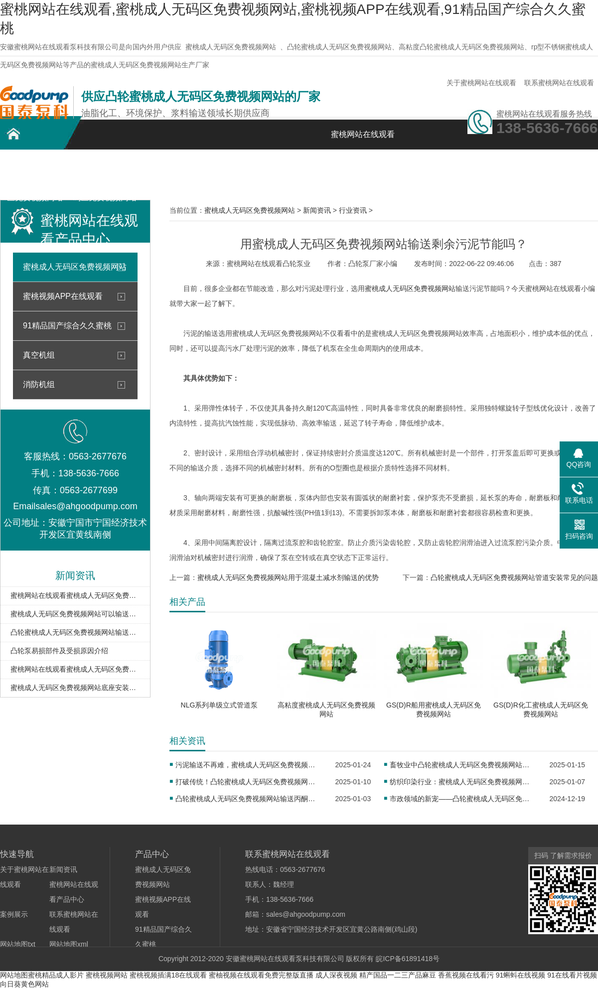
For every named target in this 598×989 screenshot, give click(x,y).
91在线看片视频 (572, 975)
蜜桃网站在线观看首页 (363, 139)
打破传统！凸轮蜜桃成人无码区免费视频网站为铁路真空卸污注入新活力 (248, 782)
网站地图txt (17, 944)
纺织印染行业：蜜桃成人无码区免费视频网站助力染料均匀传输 (463, 782)
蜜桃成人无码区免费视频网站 (230, 47)
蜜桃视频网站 (107, 975)
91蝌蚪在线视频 (521, 975)
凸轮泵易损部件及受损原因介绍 (59, 651)
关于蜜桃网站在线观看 (481, 83)
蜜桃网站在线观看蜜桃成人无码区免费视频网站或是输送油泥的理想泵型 (75, 595)
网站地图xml (68, 944)
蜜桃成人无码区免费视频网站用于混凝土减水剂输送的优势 (288, 577)
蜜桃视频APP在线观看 (63, 296)
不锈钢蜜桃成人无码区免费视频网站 (105, 173)
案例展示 (244, 167)
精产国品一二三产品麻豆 (397, 975)
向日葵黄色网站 (24, 984)
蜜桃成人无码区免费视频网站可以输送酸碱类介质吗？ (75, 614)
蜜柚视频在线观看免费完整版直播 (261, 975)
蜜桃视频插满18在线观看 (168, 975)
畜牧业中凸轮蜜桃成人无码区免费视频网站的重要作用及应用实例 (463, 765)
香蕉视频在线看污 (466, 975)
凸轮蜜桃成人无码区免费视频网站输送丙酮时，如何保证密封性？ (248, 799)
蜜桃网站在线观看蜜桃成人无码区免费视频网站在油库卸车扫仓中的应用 (75, 669)
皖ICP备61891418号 (408, 959)
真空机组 (39, 355)
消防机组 (39, 384)
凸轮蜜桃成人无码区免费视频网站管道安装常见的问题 (514, 577)
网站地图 (14, 975)
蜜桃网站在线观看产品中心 (174, 173)
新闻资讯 (314, 167)
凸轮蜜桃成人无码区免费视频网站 (35, 173)
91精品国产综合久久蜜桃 (67, 325)
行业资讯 (353, 210)
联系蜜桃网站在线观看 (559, 83)
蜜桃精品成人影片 (56, 975)
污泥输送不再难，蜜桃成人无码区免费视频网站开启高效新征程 (248, 765)
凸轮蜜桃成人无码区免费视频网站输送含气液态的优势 (75, 632)
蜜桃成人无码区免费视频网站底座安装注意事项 (75, 688)
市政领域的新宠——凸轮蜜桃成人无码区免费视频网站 (463, 799)
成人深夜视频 (336, 975)
